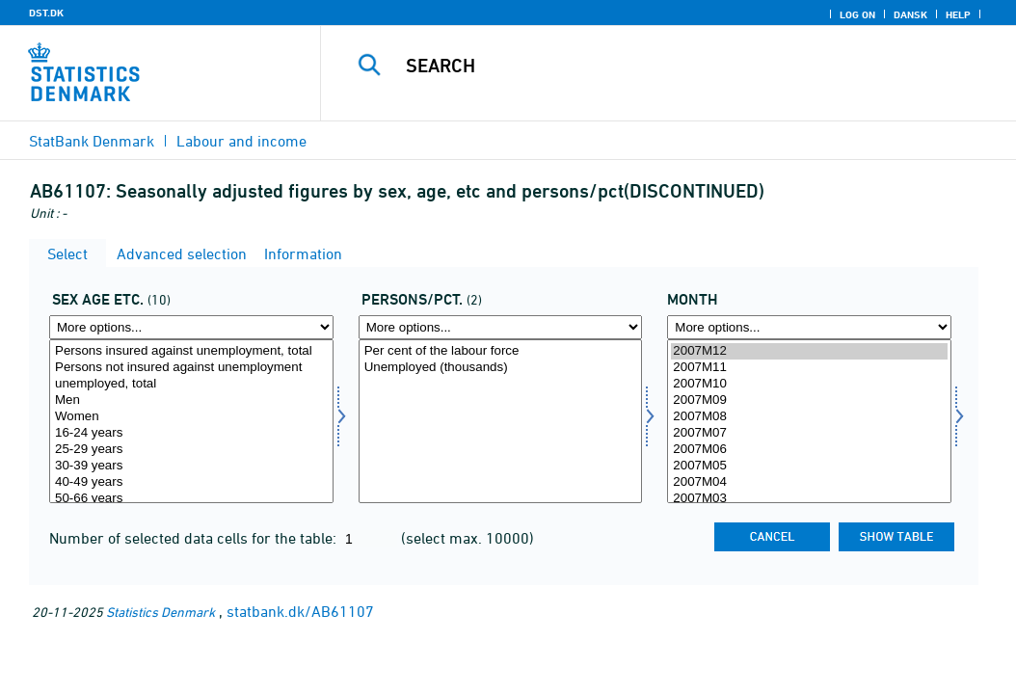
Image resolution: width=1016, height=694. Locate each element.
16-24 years (191, 433)
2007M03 (809, 499)
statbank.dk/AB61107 (300, 611)
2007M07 (809, 433)
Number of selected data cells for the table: (194, 538)
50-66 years (191, 499)
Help (958, 14)
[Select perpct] (501, 421)
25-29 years (191, 449)
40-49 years (191, 482)
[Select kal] (191, 421)
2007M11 (809, 368)
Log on (857, 14)
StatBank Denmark (91, 140)
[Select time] (809, 421)
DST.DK (46, 12)
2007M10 (809, 384)
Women (191, 417)
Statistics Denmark (160, 611)
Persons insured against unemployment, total (191, 351)
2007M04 (809, 482)
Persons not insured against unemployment (191, 368)
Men (191, 400)
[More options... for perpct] (501, 327)
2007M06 (809, 449)
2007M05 (809, 466)
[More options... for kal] (191, 327)
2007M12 (809, 351)
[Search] (673, 65)
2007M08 (809, 417)
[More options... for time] (809, 327)
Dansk (910, 14)
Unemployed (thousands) (500, 368)
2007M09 (809, 400)
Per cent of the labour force (500, 351)
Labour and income (241, 140)
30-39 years (191, 466)
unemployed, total (191, 384)
